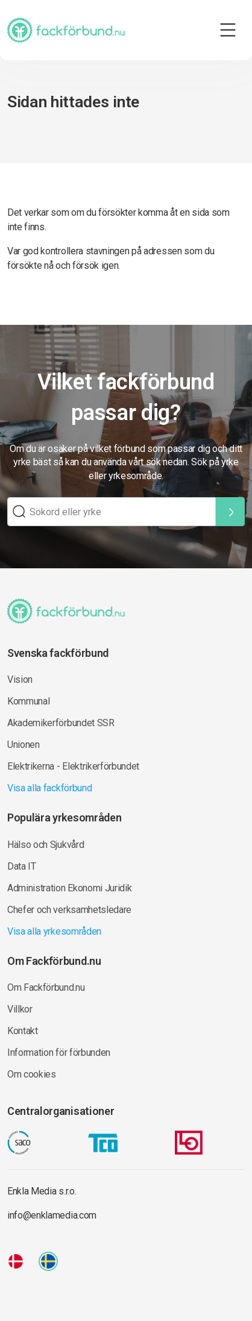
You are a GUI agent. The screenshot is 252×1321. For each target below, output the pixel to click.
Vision (20, 679)
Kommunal (28, 701)
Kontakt (22, 1031)
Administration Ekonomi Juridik (69, 888)
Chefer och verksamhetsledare (69, 909)
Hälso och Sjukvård (45, 844)
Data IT (21, 866)
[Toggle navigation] (228, 30)
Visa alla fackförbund (49, 788)
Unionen (23, 744)
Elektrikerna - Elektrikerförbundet (73, 766)
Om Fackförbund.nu (46, 987)
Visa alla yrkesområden (54, 931)
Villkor (20, 1009)
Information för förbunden (58, 1052)
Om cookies (31, 1074)
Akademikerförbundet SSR (61, 723)
